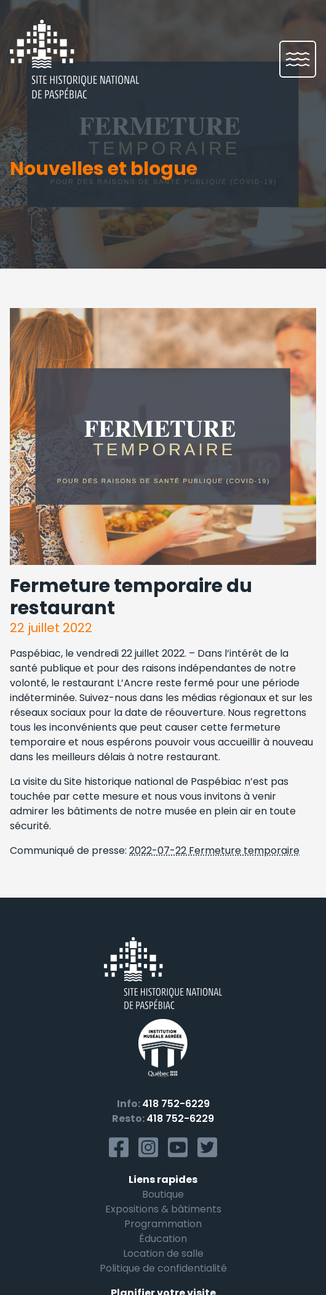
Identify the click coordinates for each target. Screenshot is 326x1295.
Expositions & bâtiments (163, 1209)
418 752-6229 (176, 1104)
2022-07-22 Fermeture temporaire (214, 850)
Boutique (163, 1194)
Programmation (163, 1224)
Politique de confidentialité (163, 1268)
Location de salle (163, 1253)
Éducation (163, 1239)
